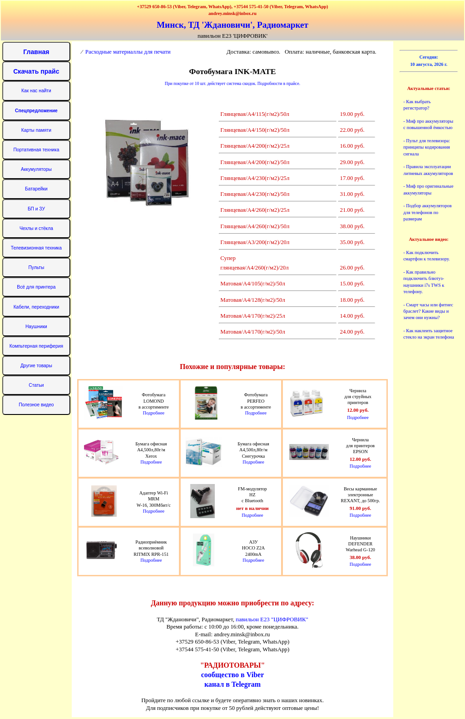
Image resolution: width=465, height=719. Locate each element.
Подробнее (153, 412)
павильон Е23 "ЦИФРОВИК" (272, 619)
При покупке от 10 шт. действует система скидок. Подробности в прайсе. (232, 83)
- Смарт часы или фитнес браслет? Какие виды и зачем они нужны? (428, 311)
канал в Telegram (232, 684)
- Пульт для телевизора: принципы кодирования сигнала (426, 147)
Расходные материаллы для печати (128, 52)
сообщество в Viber (232, 675)
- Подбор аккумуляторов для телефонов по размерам (427, 212)
